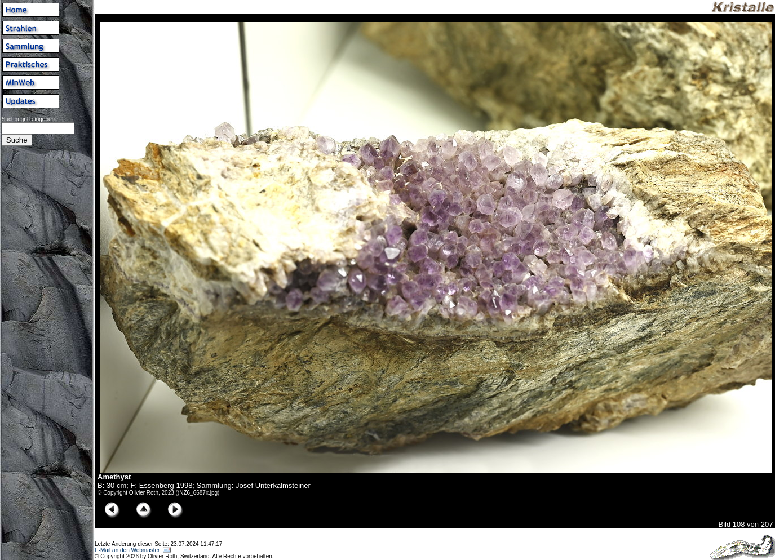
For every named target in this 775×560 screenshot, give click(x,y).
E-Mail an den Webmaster (127, 550)
